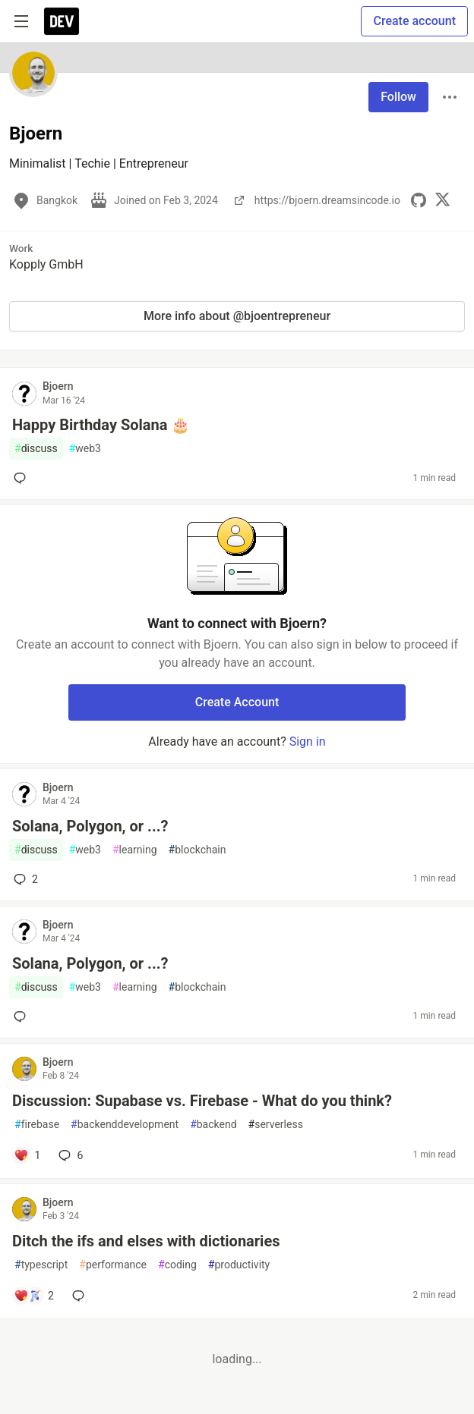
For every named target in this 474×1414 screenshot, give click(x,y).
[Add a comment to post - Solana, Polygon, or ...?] (23, 1016)
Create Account (237, 702)
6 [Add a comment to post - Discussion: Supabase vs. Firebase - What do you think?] (69, 1155)
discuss (36, 449)
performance (113, 1265)
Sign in (307, 741)
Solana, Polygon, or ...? (90, 826)
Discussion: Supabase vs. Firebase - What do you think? (202, 1101)
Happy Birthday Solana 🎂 (101, 425)
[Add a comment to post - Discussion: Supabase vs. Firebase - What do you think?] (27, 1155)
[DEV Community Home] (62, 21)
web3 (85, 449)
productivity (239, 1265)
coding (177, 1265)
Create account (414, 21)
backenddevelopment (125, 1125)
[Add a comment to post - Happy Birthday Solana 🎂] (23, 478)
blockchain (197, 850)
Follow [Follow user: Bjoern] (398, 97)
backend (213, 1125)
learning (134, 850)
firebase (36, 1125)
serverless (275, 1125)
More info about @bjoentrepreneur (237, 316)
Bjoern (58, 386)
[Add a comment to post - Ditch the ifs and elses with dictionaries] (34, 1295)
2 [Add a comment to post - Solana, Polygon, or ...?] (24, 879)
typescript (41, 1265)
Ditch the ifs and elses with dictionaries (146, 1241)
